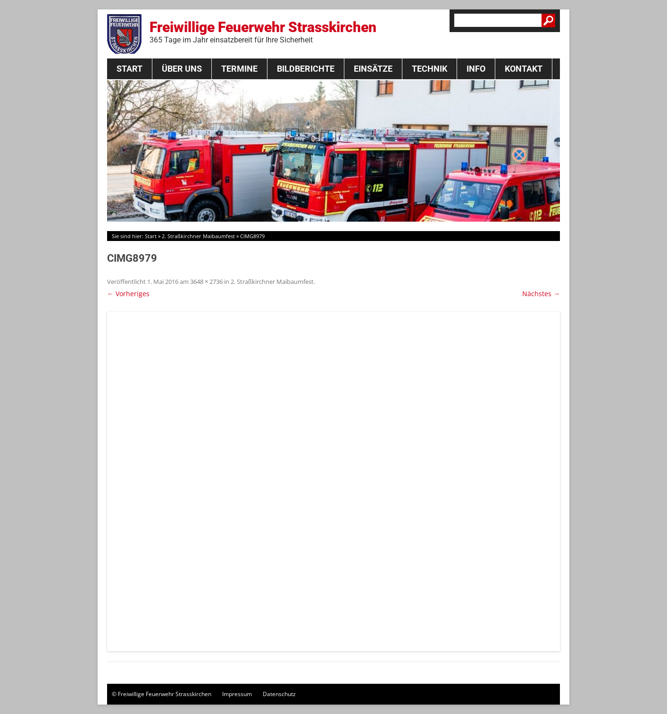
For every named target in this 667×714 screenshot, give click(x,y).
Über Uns (182, 69)
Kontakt (523, 69)
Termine (239, 69)
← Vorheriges (128, 293)
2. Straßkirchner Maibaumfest (198, 236)
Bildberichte (305, 69)
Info (476, 69)
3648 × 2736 (206, 281)
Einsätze (373, 69)
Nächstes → (541, 293)
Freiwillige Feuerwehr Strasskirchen (263, 31)
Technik (429, 69)
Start (129, 69)
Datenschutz (279, 694)
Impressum (237, 694)
